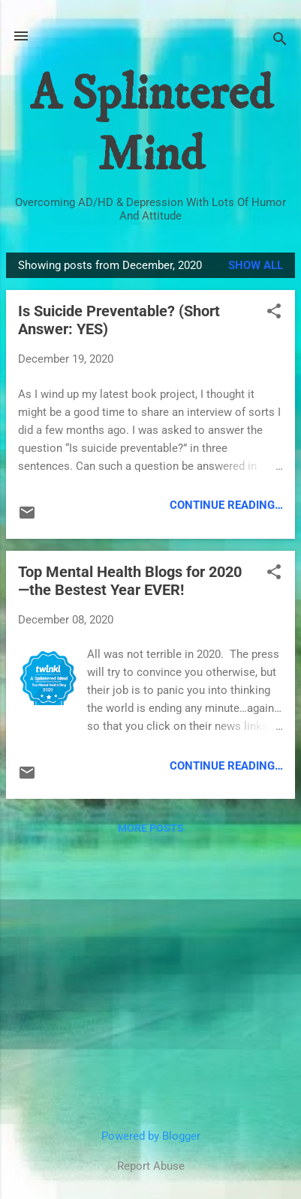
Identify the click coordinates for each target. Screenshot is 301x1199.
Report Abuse (151, 1166)
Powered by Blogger (150, 1136)
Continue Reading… (226, 505)
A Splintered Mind (150, 125)
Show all (255, 265)
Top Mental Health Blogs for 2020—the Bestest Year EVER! (130, 581)
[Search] (280, 41)
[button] (274, 312)
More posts (151, 828)
